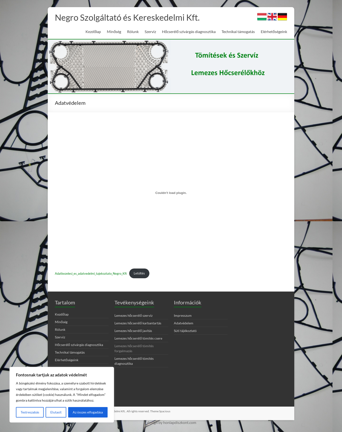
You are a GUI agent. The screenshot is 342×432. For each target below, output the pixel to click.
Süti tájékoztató (185, 331)
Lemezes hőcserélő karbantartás (138, 323)
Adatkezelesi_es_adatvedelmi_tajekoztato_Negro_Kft (91, 273)
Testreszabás (30, 412)
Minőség (114, 31)
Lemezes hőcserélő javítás (133, 331)
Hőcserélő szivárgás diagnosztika (189, 31)
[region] (62, 394)
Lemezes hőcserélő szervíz (133, 315)
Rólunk (133, 31)
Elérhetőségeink (274, 31)
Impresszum (183, 315)
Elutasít (56, 412)
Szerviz (150, 31)
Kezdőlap (93, 31)
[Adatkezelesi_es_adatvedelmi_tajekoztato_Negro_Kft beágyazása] (171, 193)
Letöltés (139, 273)
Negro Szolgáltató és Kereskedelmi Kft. (127, 17)
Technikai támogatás (238, 31)
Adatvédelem (183, 323)
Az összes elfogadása (88, 412)
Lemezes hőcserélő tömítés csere (138, 338)
